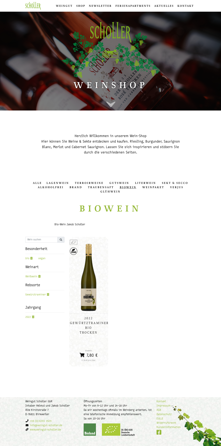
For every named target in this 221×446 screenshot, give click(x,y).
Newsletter (100, 6)
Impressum (164, 405)
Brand (76, 187)
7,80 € (88, 354)
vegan (41, 258)
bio (27, 258)
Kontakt (185, 6)
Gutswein (119, 183)
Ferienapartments (133, 6)
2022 (28, 317)
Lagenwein (58, 183)
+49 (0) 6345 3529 (41, 421)
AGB (159, 410)
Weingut (64, 6)
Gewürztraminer (35, 294)
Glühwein (110, 191)
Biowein (128, 187)
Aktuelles (164, 6)
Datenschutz (164, 414)
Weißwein (31, 276)
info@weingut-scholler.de (46, 425)
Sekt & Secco (175, 183)
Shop (80, 6)
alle (37, 183)
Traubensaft (101, 187)
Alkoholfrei (51, 187)
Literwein (145, 183)
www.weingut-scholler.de (45, 429)
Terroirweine (89, 183)
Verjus (176, 187)
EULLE (160, 418)
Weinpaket (153, 187)
